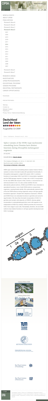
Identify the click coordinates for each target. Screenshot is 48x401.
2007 (6, 66)
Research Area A (9, 22)
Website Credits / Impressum (18, 395)
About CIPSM (7, 17)
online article (21, 165)
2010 (6, 59)
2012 (6, 54)
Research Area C (9, 27)
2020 (6, 34)
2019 (6, 37)
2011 (6, 56)
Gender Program (9, 86)
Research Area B (9, 25)
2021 (6, 32)
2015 (6, 47)
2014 (6, 49)
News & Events (8, 15)
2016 (6, 44)
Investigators (8, 78)
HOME (3, 9)
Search (13, 396)
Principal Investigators (17, 394)
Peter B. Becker (17, 157)
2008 (6, 64)
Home (5, 136)
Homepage (14, 392)
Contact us (6, 107)
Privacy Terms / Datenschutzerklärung (14, 113)
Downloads (6, 95)
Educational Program (11, 83)
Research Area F (9, 72)
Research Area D (9, 30)
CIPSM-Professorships (11, 81)
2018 (6, 39)
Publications (8, 20)
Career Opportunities (11, 90)
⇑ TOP (5, 391)
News (19, 392)
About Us (24, 392)
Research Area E (9, 70)
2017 (6, 42)
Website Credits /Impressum (8, 109)
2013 (6, 51)
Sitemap (5, 105)
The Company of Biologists (11, 165)
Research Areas (9, 76)
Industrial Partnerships (12, 88)
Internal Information (8, 100)
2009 (6, 61)
